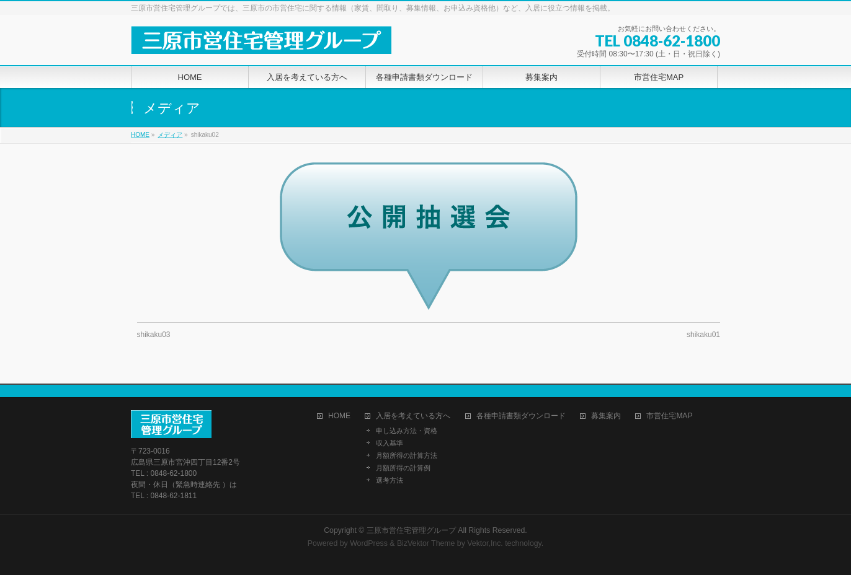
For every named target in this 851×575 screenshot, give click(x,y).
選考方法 (389, 480)
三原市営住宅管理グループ (411, 530)
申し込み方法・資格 (406, 430)
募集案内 (606, 416)
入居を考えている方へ (413, 416)
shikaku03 (154, 334)
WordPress (369, 543)
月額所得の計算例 (403, 468)
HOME (140, 134)
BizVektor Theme (426, 543)
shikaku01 (703, 334)
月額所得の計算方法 (406, 455)
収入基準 (389, 443)
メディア (170, 134)
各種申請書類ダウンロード (521, 416)
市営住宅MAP (669, 416)
